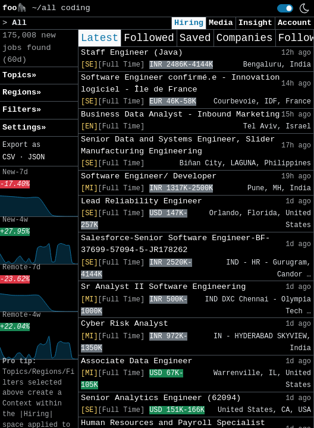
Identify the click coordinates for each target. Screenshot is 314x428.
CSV (8, 157)
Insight (255, 22)
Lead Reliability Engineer (141, 201)
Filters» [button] (21, 109)
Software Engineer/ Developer (148, 176)
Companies (244, 38)
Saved (195, 38)
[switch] (285, 8)
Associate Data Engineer (137, 361)
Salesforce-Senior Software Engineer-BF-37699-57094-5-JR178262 (175, 244)
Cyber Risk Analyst (124, 323)
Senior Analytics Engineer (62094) (161, 398)
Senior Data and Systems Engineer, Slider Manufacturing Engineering (178, 145)
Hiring (188, 22)
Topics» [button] (19, 75)
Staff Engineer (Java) (132, 52)
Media (221, 22)
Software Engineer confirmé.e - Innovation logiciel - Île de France (180, 83)
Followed (149, 38)
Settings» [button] (24, 127)
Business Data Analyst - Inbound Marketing (180, 114)
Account (295, 22)
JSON (36, 157)
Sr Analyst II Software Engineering (163, 286)
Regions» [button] (21, 92)
